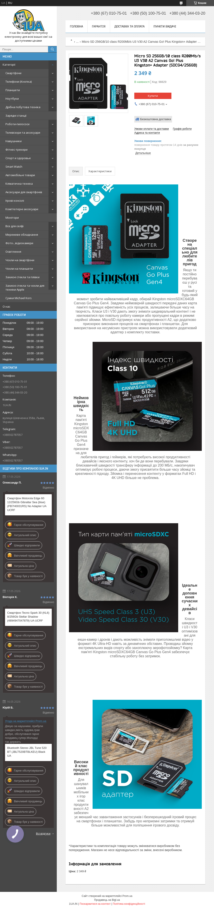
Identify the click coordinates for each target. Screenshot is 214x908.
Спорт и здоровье (18, 158)
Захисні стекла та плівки (22, 277)
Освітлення (13, 252)
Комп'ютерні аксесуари (21, 209)
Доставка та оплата (129, 26)
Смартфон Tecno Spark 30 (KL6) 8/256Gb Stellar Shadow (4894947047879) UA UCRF (28, 616)
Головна (76, 26)
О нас (6, 306)
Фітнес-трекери (16, 150)
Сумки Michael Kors (18, 298)
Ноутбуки (12, 99)
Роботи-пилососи (17, 124)
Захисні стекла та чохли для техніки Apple (24, 287)
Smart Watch (13, 167)
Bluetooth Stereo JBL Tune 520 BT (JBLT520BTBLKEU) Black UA (27, 751)
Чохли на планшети (19, 269)
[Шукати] (52, 49)
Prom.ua (127, 896)
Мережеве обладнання (21, 235)
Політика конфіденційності (129, 903)
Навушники (13, 141)
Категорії (9, 64)
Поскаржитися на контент (94, 903)
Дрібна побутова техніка (22, 107)
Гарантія (98, 26)
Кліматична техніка (19, 184)
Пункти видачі (165, 26)
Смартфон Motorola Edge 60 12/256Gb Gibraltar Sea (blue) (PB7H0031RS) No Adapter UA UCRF (26, 504)
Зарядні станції (15, 116)
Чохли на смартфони (19, 260)
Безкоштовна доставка (155, 119)
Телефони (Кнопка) (18, 81)
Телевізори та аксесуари (22, 133)
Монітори (12, 218)
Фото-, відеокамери (19, 243)
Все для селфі (14, 226)
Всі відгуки (43, 833)
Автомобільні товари (20, 175)
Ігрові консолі (14, 201)
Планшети (12, 90)
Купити (153, 96)
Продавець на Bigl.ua (107, 899)
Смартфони (13, 73)
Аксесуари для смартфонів (23, 192)
